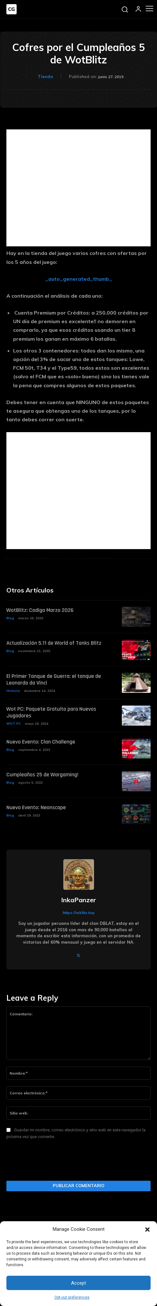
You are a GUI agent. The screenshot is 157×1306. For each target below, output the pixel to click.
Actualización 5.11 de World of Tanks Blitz (53, 643)
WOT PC (13, 724)
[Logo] (11, 9)
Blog (10, 618)
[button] (147, 1229)
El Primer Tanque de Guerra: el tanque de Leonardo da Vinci (53, 679)
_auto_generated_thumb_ (78, 279)
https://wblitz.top (79, 912)
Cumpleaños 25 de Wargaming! (42, 774)
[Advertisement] (78, 187)
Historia (13, 691)
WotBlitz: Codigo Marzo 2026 (40, 610)
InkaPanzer (78, 900)
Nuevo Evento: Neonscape (36, 807)
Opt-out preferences (72, 1297)
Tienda (45, 76)
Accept (78, 1283)
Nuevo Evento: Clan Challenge (40, 741)
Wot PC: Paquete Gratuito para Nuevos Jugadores (51, 712)
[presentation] (55, 1162)
